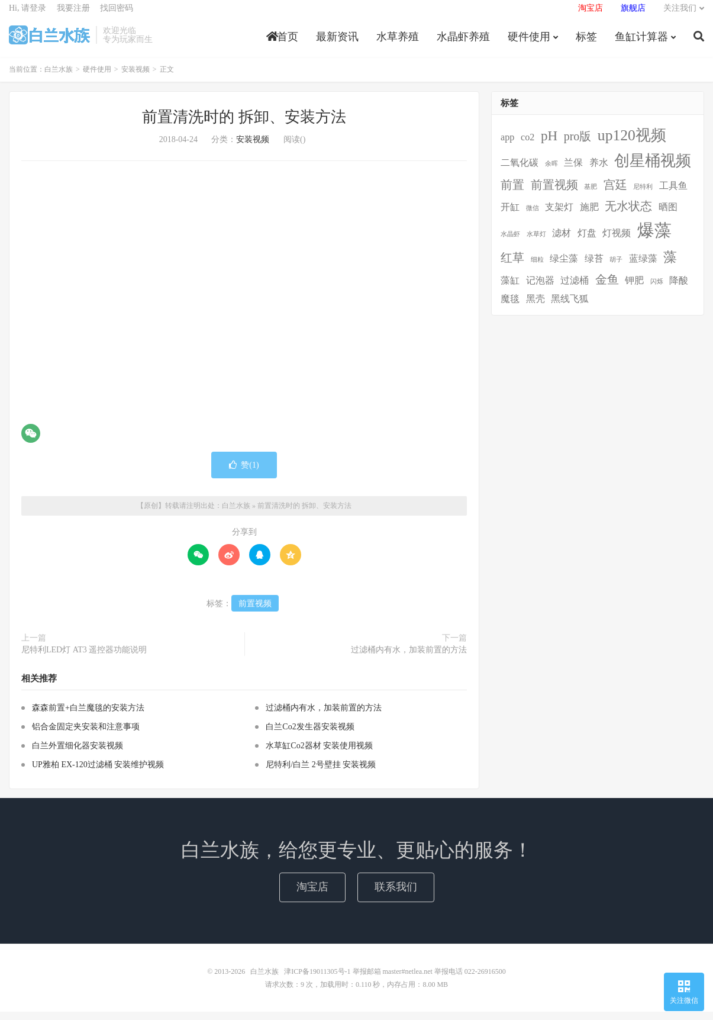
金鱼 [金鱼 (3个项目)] (607, 287)
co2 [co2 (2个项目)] (527, 145)
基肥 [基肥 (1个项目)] (590, 195)
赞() (244, 473)
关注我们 (679, 15)
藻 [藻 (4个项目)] (670, 265)
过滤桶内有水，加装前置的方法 (409, 658)
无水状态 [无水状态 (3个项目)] (628, 214)
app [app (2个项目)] (507, 145)
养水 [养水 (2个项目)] (598, 171)
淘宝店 (312, 895)
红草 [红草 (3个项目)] (512, 265)
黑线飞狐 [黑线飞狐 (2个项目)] (570, 307)
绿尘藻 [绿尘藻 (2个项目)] (564, 267)
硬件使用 (529, 44)
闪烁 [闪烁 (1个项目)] (656, 290)
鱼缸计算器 (641, 44)
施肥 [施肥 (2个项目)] (589, 215)
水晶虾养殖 (463, 44)
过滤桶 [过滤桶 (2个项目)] (574, 289)
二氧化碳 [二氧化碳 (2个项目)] (519, 171)
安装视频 (135, 78)
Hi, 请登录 (27, 15)
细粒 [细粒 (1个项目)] (537, 268)
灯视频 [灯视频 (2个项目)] (616, 241)
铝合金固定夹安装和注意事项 (86, 735)
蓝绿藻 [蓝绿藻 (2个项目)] (643, 267)
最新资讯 (337, 44)
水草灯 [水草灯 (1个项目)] (536, 242)
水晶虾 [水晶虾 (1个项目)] (510, 242)
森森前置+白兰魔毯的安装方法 (88, 716)
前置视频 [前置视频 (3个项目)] (554, 193)
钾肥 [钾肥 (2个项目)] (634, 289)
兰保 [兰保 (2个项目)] (573, 171)
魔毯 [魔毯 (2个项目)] (510, 307)
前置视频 (255, 611)
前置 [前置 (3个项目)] (512, 193)
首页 (282, 44)
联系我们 (396, 895)
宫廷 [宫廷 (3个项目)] (615, 193)
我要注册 (73, 15)
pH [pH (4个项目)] (549, 144)
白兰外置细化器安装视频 (77, 753)
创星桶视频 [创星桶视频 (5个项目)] (652, 169)
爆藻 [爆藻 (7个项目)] (654, 238)
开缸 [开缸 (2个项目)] (510, 215)
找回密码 (116, 15)
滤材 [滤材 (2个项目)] (561, 241)
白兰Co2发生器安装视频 (310, 735)
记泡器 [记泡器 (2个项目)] (540, 289)
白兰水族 (49, 42)
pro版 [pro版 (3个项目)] (578, 144)
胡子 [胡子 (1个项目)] (615, 268)
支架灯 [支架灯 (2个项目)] (559, 215)
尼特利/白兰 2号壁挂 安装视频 (321, 772)
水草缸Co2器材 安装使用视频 (319, 753)
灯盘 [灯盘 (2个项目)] (587, 241)
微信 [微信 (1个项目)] (532, 216)
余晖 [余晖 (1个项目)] (551, 172)
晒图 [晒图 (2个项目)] (668, 215)
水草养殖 (397, 44)
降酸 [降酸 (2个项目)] (678, 289)
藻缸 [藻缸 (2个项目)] (510, 289)
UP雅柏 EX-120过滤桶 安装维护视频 (98, 772)
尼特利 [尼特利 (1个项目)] (643, 195)
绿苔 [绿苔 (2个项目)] (594, 267)
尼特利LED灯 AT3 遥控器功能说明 (84, 658)
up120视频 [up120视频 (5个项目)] (632, 143)
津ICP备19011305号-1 (317, 980)
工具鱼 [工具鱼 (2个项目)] (673, 194)
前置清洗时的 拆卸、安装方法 (244, 125)
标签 (586, 44)
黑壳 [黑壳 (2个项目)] (535, 307)
